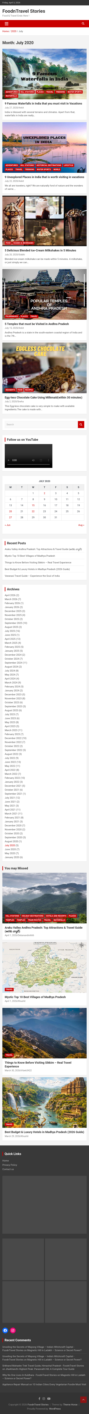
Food (8, 243)
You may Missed (16, 868)
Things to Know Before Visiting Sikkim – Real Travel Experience (38, 562)
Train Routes (34, 920)
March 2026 (11, 599)
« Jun (7, 525)
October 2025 (12, 619)
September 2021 (13, 793)
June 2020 (10, 849)
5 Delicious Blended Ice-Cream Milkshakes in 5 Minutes (40, 250)
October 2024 (12, 658)
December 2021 (13, 785)
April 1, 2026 (11, 935)
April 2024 (10, 678)
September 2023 (13, 706)
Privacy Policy (9, 1165)
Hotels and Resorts (56, 916)
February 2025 (12, 646)
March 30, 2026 (12, 1070)
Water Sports (75, 92)
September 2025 (13, 623)
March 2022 (11, 774)
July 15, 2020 (11, 328)
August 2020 (11, 841)
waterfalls (11, 96)
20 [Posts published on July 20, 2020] (10, 511)
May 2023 (10, 722)
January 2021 (12, 821)
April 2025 (10, 639)
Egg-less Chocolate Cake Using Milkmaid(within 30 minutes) (43, 397)
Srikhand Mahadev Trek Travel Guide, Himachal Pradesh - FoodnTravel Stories (43, 1365)
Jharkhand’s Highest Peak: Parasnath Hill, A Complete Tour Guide (40, 1369)
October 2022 (12, 746)
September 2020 (13, 837)
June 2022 (10, 762)
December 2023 (13, 694)
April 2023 (10, 726)
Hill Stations (27, 92)
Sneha (20, 401)
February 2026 (12, 603)
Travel (49, 92)
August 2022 (11, 754)
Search (81, 424)
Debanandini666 (26, 935)
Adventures (12, 92)
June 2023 (10, 718)
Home (5, 1160)
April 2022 (10, 770)
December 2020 (13, 825)
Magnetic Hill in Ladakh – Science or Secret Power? (54, 1350)
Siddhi (22, 254)
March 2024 (11, 682)
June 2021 (10, 801)
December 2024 (13, 654)
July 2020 (10, 845)
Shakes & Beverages (23, 243)
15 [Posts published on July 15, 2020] (33, 505)
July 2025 (10, 631)
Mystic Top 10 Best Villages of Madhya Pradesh (30, 555)
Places (39, 92)
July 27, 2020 (11, 107)
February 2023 (12, 734)
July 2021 (10, 797)
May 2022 (10, 766)
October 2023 (12, 702)
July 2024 (10, 670)
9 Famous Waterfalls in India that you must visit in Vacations (43, 103)
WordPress (55, 1408)
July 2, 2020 (11, 401)
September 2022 (13, 750)
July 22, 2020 (11, 181)
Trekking (60, 92)
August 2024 (11, 666)
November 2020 (13, 829)
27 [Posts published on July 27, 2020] (10, 517)
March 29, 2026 (12, 1136)
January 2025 (12, 650)
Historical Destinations (48, 165)
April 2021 (10, 809)
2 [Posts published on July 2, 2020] (44, 493)
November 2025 (13, 615)
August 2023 (11, 710)
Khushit (21, 1001)
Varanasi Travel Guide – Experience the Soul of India (32, 575)
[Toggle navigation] (6, 23)
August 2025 (11, 627)
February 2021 (12, 817)
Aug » (81, 525)
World (56, 169)
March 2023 (11, 730)
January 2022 (12, 781)
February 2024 (12, 686)
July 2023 (10, 714)
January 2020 (12, 857)
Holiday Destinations (32, 916)
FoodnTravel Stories (23, 11)
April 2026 (10, 595)
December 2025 (13, 611)
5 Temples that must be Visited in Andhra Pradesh (37, 324)
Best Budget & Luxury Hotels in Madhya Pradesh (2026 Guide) (37, 569)
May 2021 (10, 805)
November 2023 (13, 698)
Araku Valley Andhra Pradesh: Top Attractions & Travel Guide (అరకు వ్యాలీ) (43, 549)
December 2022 (13, 738)
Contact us (8, 1169)
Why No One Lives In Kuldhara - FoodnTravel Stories (29, 1375)
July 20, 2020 (11, 254)
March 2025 (11, 642)
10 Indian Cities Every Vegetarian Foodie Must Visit (59, 1384)
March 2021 (11, 813)
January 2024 (12, 690)
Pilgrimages (12, 316)
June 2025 (10, 635)
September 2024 (13, 662)
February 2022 (12, 777)
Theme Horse (70, 1404)
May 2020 (10, 853)
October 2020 (12, 833)
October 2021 (12, 789)
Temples (10, 920)
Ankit (21, 107)
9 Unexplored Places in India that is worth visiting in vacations (44, 177)
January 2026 (12, 607)
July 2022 (10, 758)
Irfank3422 (26, 1070)
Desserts (10, 390)
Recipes (29, 390)
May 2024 (10, 674)
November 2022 (13, 742)
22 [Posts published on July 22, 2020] (33, 511)
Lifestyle (68, 165)
